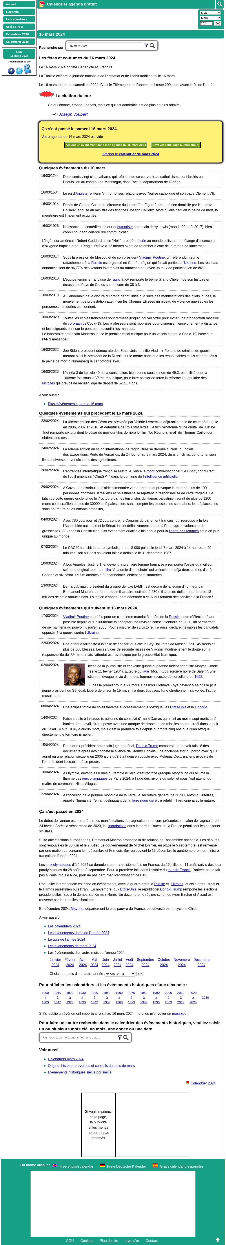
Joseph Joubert (73, 114)
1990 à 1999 (156, 997)
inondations (117, 826)
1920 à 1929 (69, 997)
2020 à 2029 (193, 997)
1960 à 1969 (119, 997)
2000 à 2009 (168, 997)
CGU (70, 1241)
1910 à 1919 (57, 997)
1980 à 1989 (143, 997)
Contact (152, 1241)
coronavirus (77, 323)
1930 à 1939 (82, 997)
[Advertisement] (117, 19)
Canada (201, 707)
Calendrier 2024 (201, 1083)
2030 (205, 997)
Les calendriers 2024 (64, 926)
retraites (48, 383)
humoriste (125, 227)
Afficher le (130, 154)
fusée (141, 241)
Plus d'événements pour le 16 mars (75, 404)
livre (145, 671)
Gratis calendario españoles (181, 1166)
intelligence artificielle (161, 476)
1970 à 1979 (131, 997)
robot (150, 471)
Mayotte (77, 908)
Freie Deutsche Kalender (126, 1166)
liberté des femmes (184, 531)
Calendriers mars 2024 (66, 1059)
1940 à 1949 (94, 997)
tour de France (179, 870)
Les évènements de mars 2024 (72, 946)
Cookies (86, 1241)
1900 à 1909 (45, 997)
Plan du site (109, 1241)
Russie (96, 263)
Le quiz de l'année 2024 (66, 939)
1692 (198, 676)
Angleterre (84, 193)
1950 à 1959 (106, 997)
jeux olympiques (95, 778)
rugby (116, 279)
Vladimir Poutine (152, 257)
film (108, 570)
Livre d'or (132, 1241)
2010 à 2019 (180, 997)
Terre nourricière (144, 800)
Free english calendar (76, 1166)
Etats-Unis (178, 707)
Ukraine (190, 263)
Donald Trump (147, 746)
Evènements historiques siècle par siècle (79, 1072)
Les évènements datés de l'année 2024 (78, 933)
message (179, 1013)
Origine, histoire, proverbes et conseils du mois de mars (91, 1066)
